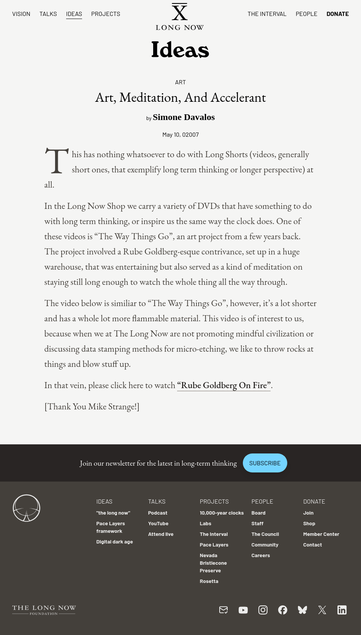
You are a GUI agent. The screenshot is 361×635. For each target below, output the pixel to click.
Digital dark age (115, 541)
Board (259, 512)
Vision (21, 13)
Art (180, 81)
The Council (265, 534)
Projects (105, 13)
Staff (258, 523)
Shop (309, 523)
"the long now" (113, 512)
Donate (337, 13)
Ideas (74, 13)
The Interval (267, 13)
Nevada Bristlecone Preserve (213, 562)
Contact (312, 544)
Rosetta (209, 581)
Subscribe (264, 462)
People (306, 13)
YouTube (158, 523)
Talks (48, 13)
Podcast (158, 512)
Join (308, 512)
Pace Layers (214, 544)
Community (265, 544)
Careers (261, 555)
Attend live (161, 534)
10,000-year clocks (222, 512)
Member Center (321, 534)
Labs (205, 523)
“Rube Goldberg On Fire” (224, 385)
